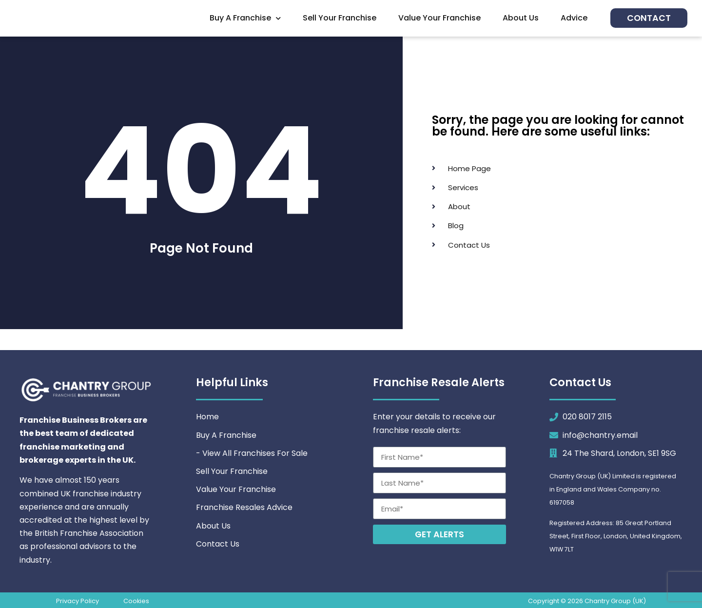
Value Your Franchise (439, 17)
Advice (574, 17)
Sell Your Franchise (339, 17)
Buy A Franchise (245, 18)
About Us (521, 17)
